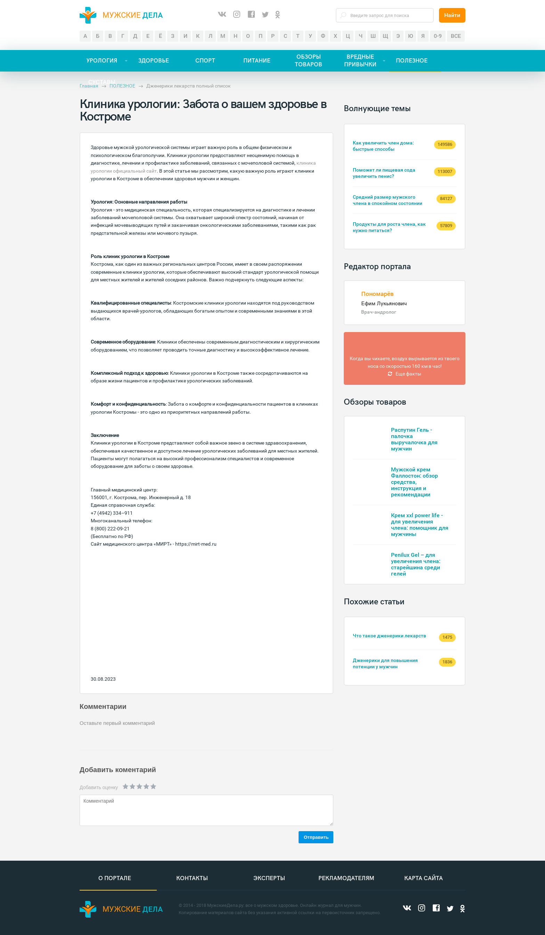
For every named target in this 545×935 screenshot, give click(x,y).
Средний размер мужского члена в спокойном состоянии (387, 200)
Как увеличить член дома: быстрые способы (383, 146)
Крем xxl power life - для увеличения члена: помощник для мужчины (419, 524)
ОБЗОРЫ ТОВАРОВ (308, 60)
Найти (452, 15)
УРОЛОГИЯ (102, 60)
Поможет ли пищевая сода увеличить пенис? (384, 173)
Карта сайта (423, 878)
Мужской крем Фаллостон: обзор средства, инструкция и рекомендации (414, 482)
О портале (114, 878)
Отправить (316, 837)
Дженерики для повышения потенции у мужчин (385, 663)
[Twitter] (265, 15)
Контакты (192, 878)
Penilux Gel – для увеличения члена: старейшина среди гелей (415, 564)
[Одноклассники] (277, 15)
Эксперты (269, 878)
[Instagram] (237, 15)
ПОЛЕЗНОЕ (412, 60)
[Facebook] (251, 15)
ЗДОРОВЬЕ (153, 60)
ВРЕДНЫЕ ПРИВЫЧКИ (360, 60)
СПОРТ (205, 60)
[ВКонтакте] (222, 15)
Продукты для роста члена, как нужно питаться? (389, 227)
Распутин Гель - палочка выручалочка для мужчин (414, 439)
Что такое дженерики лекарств (389, 635)
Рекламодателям (346, 878)
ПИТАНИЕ (256, 60)
